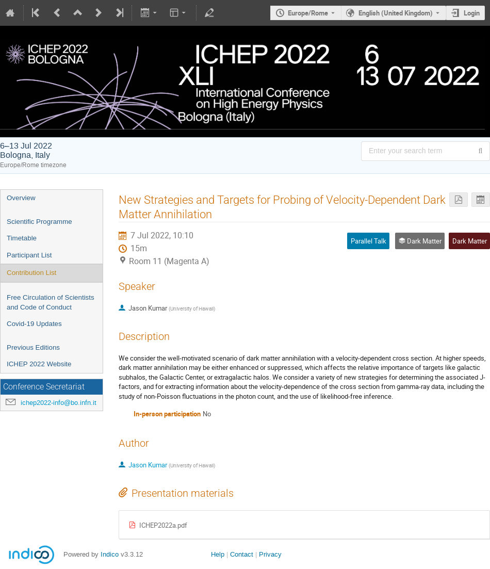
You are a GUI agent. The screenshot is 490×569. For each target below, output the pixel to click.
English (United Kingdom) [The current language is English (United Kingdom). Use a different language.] (395, 13)
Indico (110, 554)
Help (217, 554)
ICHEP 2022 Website (39, 364)
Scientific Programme (39, 221)
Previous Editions (33, 347)
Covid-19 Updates (34, 324)
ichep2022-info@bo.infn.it (58, 402)
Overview (21, 198)
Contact (241, 554)
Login (472, 13)
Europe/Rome (308, 13)
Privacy (270, 554)
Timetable (22, 238)
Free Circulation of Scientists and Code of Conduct (50, 302)
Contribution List (31, 273)
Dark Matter (469, 241)
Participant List (29, 255)
